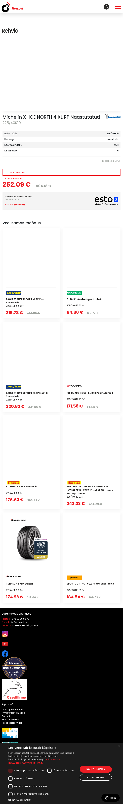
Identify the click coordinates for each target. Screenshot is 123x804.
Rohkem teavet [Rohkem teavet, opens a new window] (53, 759)
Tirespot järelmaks (12, 722)
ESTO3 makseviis (11, 719)
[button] (42, 763)
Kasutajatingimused (12, 709)
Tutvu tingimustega (15, 204)
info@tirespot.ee (19, 622)
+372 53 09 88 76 (20, 618)
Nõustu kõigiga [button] (95, 769)
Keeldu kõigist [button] (95, 777)
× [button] (119, 746)
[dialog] (61, 773)
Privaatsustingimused (13, 712)
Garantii (6, 716)
